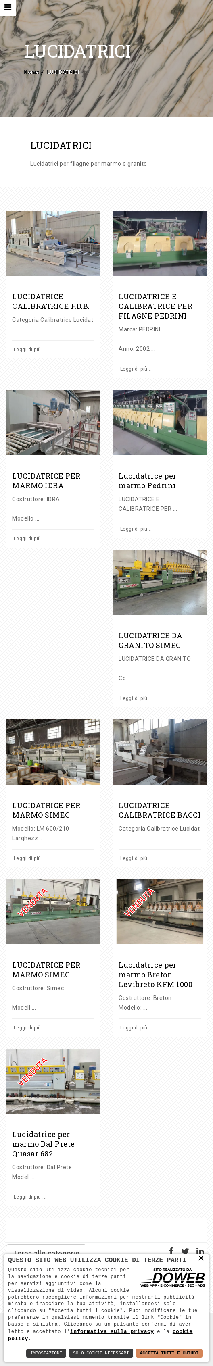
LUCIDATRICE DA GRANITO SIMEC (150, 640)
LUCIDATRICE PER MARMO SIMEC (46, 810)
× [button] (201, 1258)
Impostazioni (46, 1353)
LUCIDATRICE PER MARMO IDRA (46, 480)
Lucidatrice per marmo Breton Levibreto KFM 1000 (155, 974)
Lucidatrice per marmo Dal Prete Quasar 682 (43, 1143)
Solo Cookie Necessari (101, 1353)
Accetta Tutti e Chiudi (169, 1353)
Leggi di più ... (29, 349)
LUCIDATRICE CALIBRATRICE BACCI (160, 810)
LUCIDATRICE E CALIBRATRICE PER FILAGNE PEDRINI (155, 306)
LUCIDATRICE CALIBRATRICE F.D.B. (51, 301)
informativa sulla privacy (112, 1331)
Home (31, 72)
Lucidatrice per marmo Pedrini (148, 480)
